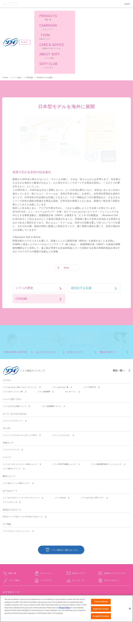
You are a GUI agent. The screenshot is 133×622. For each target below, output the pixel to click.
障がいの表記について (66, 595)
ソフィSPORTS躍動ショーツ (64, 418)
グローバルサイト (112, 534)
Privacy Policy (64, 611)
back (66, 221)
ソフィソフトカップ (11, 403)
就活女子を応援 (81, 241)
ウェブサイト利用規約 (55, 592)
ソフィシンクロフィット (13, 374)
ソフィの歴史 (24, 241)
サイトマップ (78, 534)
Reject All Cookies (100, 612)
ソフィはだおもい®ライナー (92, 451)
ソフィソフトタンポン (61, 389)
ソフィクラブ (46, 534)
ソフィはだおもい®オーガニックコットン (20, 341)
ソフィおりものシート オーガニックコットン (21, 451)
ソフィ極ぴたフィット (12, 422)
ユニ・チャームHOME (20, 592)
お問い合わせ (38, 592)
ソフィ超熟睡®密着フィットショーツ (106, 418)
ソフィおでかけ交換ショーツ (14, 360)
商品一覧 (12, 527)
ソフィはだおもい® (60, 341)
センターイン (70, 345)
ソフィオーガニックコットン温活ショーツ (20, 418)
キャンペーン (46, 527)
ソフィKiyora (60, 451)
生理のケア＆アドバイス (115, 527)
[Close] (130, 612)
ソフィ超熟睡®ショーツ (51, 360)
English (24, 19)
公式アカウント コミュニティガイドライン (105, 592)
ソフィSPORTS (89, 341)
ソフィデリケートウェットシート (16, 485)
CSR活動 (21, 252)
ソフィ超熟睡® (44, 345)
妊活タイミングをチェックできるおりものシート (23, 470)
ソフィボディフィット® (13, 345)
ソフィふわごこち (10, 456)
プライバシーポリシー (76, 592)
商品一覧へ (119, 324)
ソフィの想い (14, 534)
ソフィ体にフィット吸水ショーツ (16, 437)
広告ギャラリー (79, 527)
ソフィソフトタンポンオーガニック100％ (20, 389)
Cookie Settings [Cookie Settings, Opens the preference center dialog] (101, 605)
